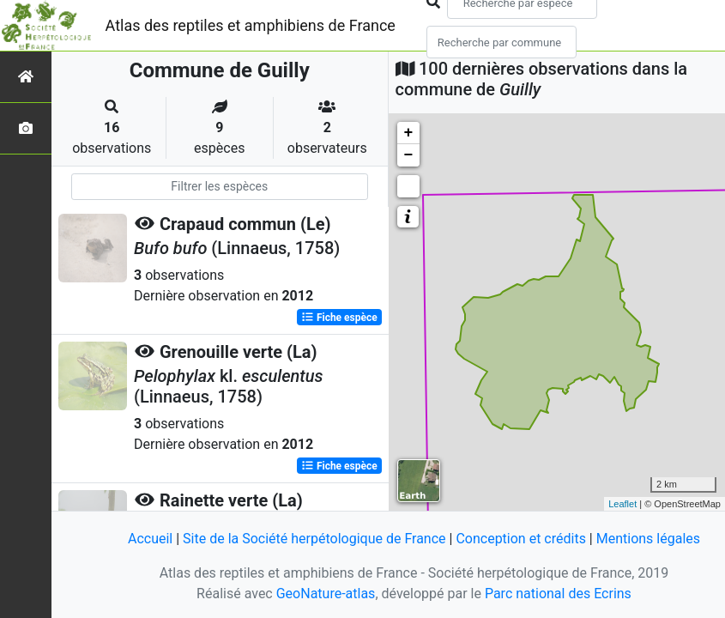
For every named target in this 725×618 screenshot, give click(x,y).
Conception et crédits (521, 538)
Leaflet (622, 504)
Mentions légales (648, 538)
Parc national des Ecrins (558, 593)
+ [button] (409, 133)
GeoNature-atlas (326, 593)
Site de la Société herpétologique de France (314, 538)
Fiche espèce (339, 318)
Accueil (150, 538)
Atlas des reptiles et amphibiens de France (251, 25)
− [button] (409, 155)
